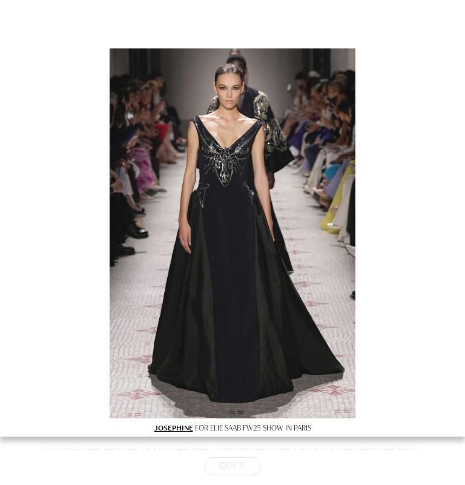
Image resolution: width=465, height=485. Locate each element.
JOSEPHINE (173, 427)
